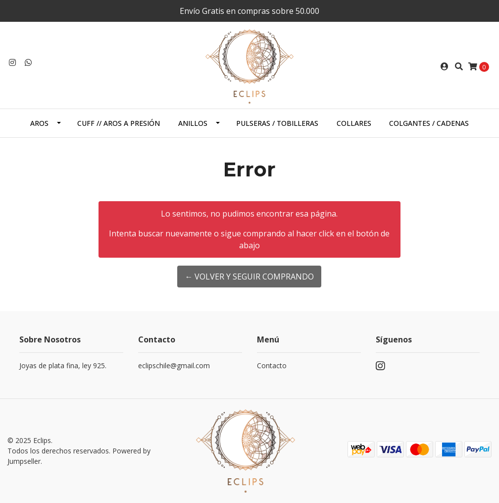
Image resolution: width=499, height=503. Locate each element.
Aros (39, 123)
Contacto (272, 365)
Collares (354, 123)
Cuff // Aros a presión (118, 123)
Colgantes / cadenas (429, 123)
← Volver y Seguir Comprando (249, 276)
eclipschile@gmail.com (174, 365)
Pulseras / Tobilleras (277, 123)
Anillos (192, 123)
